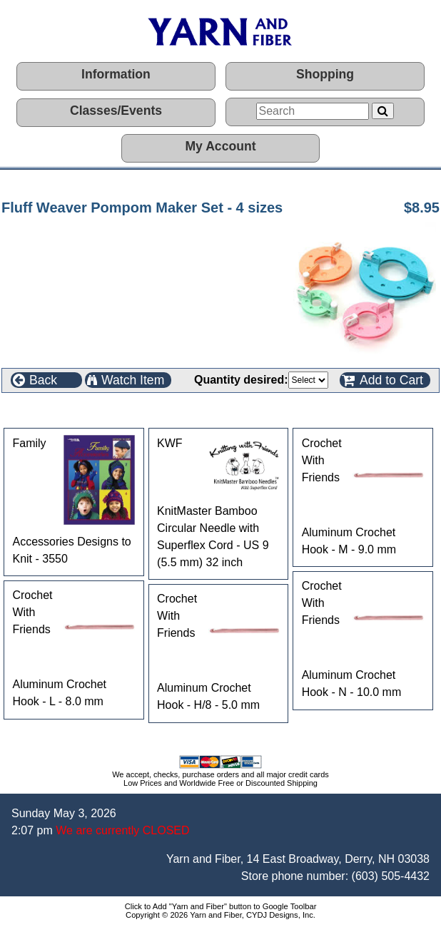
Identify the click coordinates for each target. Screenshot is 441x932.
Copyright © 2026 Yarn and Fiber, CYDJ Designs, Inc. (220, 915)
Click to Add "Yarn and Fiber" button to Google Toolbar (221, 906)
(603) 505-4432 (391, 876)
